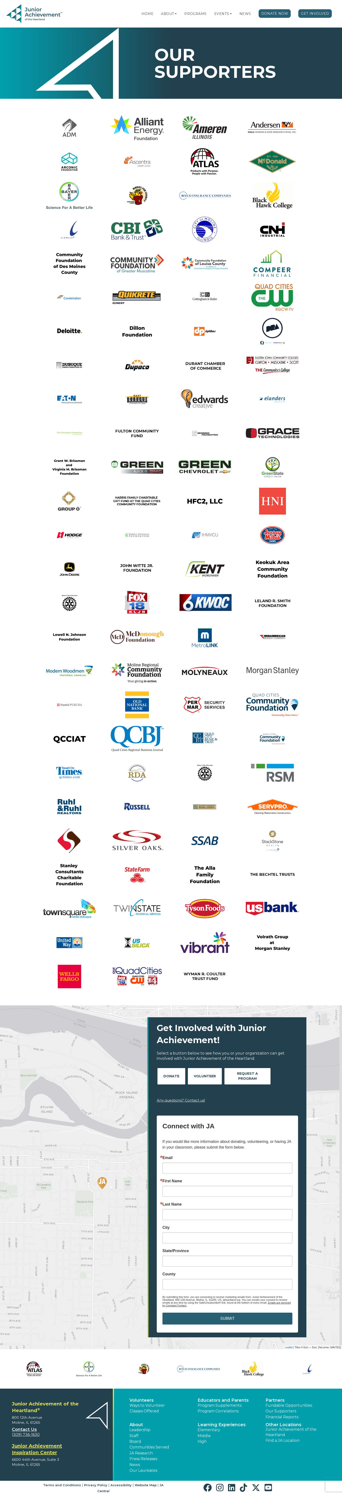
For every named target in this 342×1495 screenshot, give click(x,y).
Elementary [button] (209, 1430)
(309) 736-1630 (26, 1434)
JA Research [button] (141, 1453)
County (169, 1274)
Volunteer (205, 1076)
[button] (176, 14)
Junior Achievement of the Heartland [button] (291, 1432)
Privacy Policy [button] (95, 1485)
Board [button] (135, 1441)
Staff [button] (133, 1435)
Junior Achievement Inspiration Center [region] (37, 1449)
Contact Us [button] (24, 1429)
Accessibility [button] (121, 1485)
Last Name (172, 1204)
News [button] (134, 1464)
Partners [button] (275, 1400)
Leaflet (289, 1347)
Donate (171, 1076)
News (245, 14)
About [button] (136, 1425)
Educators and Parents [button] (223, 1400)
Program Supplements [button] (220, 1405)
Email (167, 1158)
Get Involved (315, 13)
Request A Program (247, 1076)
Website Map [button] (146, 1485)
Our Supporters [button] (281, 1411)
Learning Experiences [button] (222, 1425)
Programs (195, 14)
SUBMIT (227, 1318)
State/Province (175, 1251)
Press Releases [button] (143, 1459)
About (167, 14)
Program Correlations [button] (218, 1411)
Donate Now (274, 13)
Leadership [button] (139, 1430)
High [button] (202, 1441)
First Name (172, 1181)
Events (221, 14)
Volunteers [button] (141, 1400)
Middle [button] (204, 1435)
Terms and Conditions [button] (62, 1485)
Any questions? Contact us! (181, 1100)
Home (147, 14)
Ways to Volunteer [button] (147, 1405)
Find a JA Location (282, 1440)
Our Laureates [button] (143, 1470)
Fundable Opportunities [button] (289, 1405)
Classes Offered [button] (144, 1411)
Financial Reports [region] (282, 1417)
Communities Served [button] (149, 1447)
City (166, 1228)
